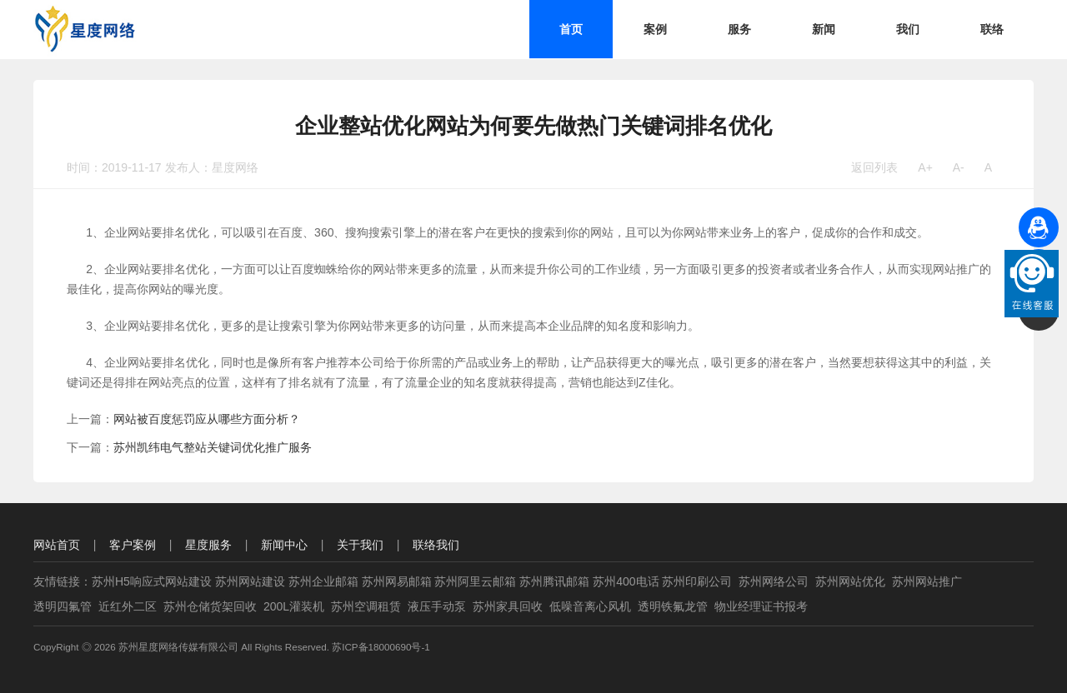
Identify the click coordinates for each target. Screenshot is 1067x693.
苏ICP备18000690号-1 (381, 646)
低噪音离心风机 (590, 606)
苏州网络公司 (774, 581)
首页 (571, 29)
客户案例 (132, 544)
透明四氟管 (62, 606)
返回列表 (874, 167)
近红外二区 (127, 606)
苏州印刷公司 (697, 581)
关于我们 (360, 544)
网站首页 (56, 544)
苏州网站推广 (927, 581)
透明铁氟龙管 (673, 606)
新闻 (823, 29)
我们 (907, 29)
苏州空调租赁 (366, 606)
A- (958, 167)
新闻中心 (284, 544)
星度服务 (208, 544)
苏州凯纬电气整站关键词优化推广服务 (212, 447)
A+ (925, 167)
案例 (655, 29)
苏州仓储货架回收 (210, 606)
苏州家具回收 (508, 606)
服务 (739, 29)
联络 (992, 29)
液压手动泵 (437, 606)
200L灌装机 (293, 606)
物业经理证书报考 (761, 606)
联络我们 (436, 544)
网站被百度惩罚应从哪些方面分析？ (206, 419)
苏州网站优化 (850, 581)
